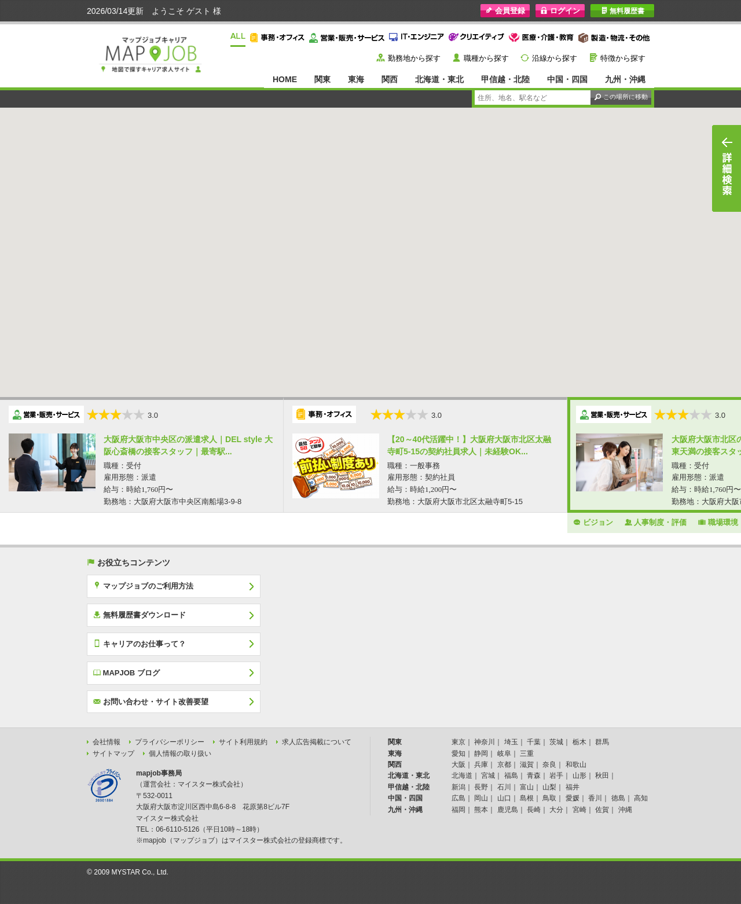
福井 (572, 787)
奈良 (549, 764)
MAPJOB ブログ (126, 672)
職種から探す (486, 58)
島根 (527, 798)
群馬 (602, 742)
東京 (458, 742)
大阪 (458, 764)
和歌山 (576, 764)
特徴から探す (622, 58)
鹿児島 (507, 810)
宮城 (488, 775)
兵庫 (481, 764)
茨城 (556, 742)
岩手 (556, 775)
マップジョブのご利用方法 (143, 585)
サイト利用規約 (243, 742)
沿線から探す (554, 58)
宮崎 (579, 810)
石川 (504, 787)
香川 (595, 798)
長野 (481, 787)
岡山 (481, 798)
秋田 (602, 775)
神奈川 (484, 742)
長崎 (534, 810)
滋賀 (527, 764)
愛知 (458, 753)
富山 (527, 787)
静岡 (481, 753)
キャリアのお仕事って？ (139, 643)
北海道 (462, 775)
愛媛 (572, 798)
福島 (511, 775)
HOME (285, 79)
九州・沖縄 (625, 79)
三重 (527, 753)
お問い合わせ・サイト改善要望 (150, 701)
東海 (356, 79)
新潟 (458, 787)
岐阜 (504, 753)
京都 (504, 764)
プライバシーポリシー (169, 742)
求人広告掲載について (316, 742)
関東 (322, 79)
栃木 (579, 742)
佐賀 (602, 810)
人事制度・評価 (656, 522)
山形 (579, 775)
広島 (458, 798)
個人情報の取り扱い (180, 753)
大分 (556, 810)
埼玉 (511, 742)
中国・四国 (567, 79)
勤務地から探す (414, 58)
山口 (504, 798)
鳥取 (549, 798)
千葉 (534, 742)
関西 (389, 79)
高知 (641, 798)
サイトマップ (113, 753)
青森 (534, 775)
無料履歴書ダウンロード (139, 614)
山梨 (549, 787)
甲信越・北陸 (505, 79)
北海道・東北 (439, 79)
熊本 (481, 810)
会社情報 (106, 742)
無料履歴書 (622, 10)
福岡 (458, 810)
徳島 (618, 798)
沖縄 (625, 810)
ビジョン (593, 522)
